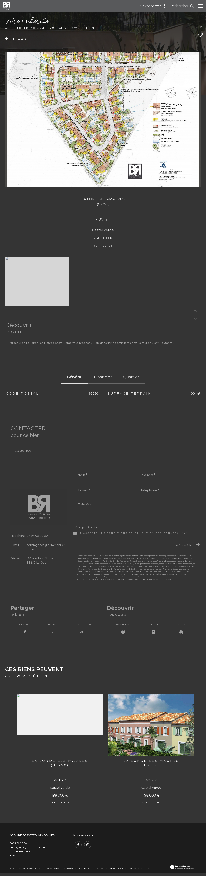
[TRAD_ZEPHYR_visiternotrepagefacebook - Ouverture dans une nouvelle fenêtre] (76, 845)
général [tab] (74, 377)
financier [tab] (103, 377)
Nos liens (122, 870)
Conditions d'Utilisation (143, 579)
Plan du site (84, 870)
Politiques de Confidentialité (118, 579)
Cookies (148, 870)
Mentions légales (99, 870)
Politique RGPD (135, 870)
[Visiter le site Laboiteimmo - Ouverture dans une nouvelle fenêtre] (182, 869)
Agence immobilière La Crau (22, 28)
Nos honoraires (70, 870)
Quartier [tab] (131, 377)
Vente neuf (48, 28)
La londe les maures (70, 28)
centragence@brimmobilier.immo (29, 849)
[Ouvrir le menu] (200, 6)
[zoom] (37, 259)
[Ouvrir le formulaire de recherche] (182, 6)
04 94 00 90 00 (37, 535)
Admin (113, 870)
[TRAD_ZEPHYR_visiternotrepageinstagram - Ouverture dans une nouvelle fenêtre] (86, 845)
